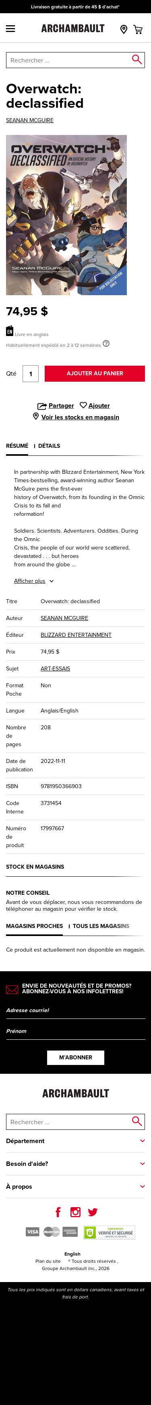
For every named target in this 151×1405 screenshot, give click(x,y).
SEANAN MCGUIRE (30, 120)
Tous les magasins (101, 926)
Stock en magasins (35, 867)
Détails (49, 446)
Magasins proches (34, 926)
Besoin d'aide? (27, 1163)
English (72, 1253)
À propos (19, 1186)
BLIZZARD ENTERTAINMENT (76, 635)
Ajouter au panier (95, 373)
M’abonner (75, 1057)
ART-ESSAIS (55, 668)
